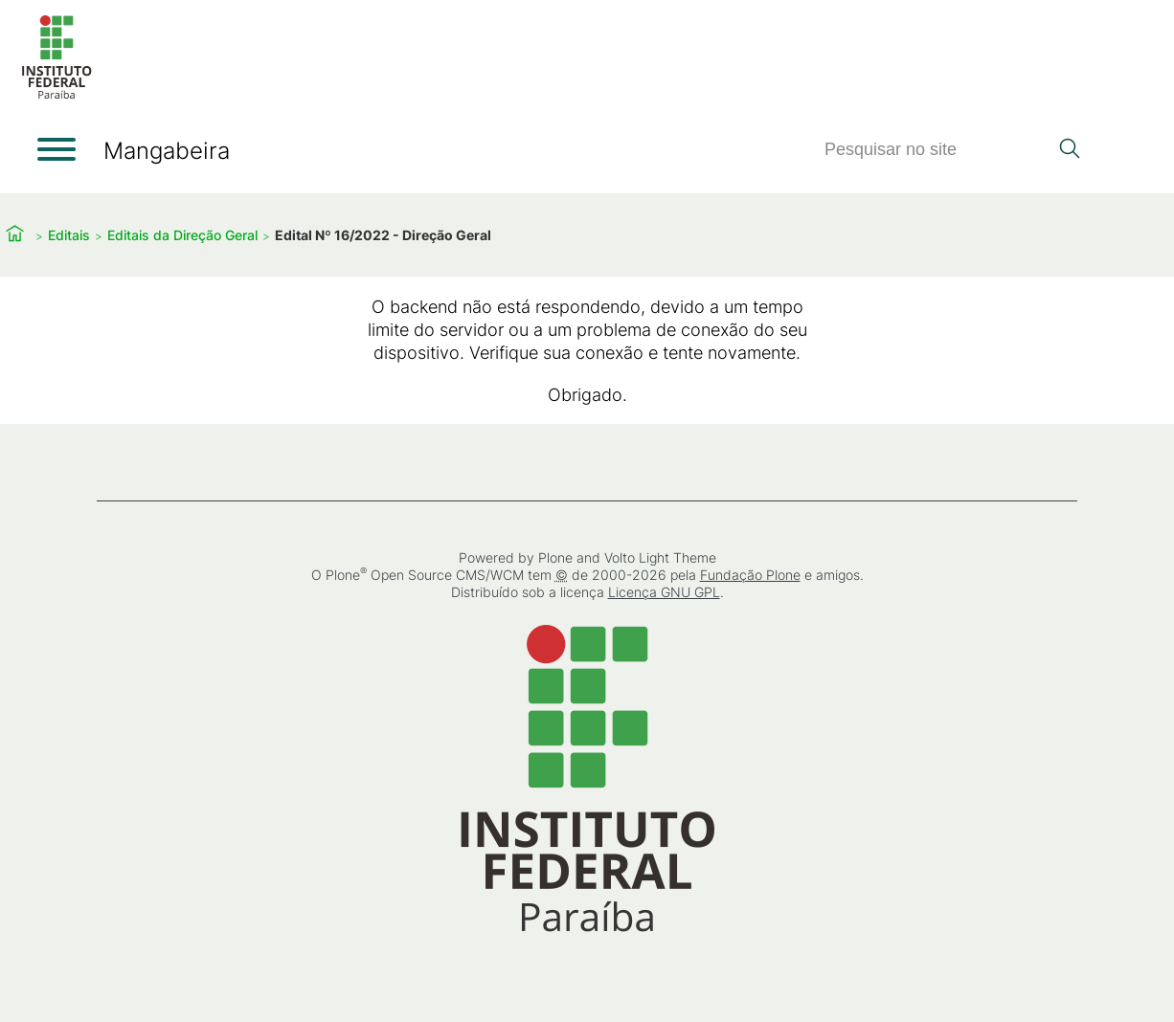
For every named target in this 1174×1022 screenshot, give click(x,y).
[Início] (56, 95)
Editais (69, 235)
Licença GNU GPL (664, 592)
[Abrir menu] (56, 149)
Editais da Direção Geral (182, 235)
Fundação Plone (750, 575)
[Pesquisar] (935, 149)
